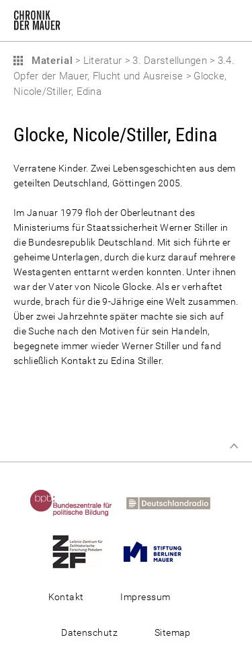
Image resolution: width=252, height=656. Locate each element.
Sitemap (173, 632)
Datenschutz (89, 632)
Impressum (145, 596)
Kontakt (66, 596)
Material (50, 60)
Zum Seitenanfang (234, 446)
